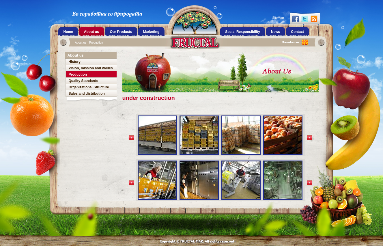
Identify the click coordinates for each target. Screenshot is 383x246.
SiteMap (278, 17)
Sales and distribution (87, 94)
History (75, 62)
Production (96, 42)
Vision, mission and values (91, 68)
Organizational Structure (89, 87)
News (275, 32)
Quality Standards (83, 81)
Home (68, 32)
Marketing (151, 32)
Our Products (121, 32)
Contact (297, 32)
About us (80, 42)
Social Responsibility (242, 32)
